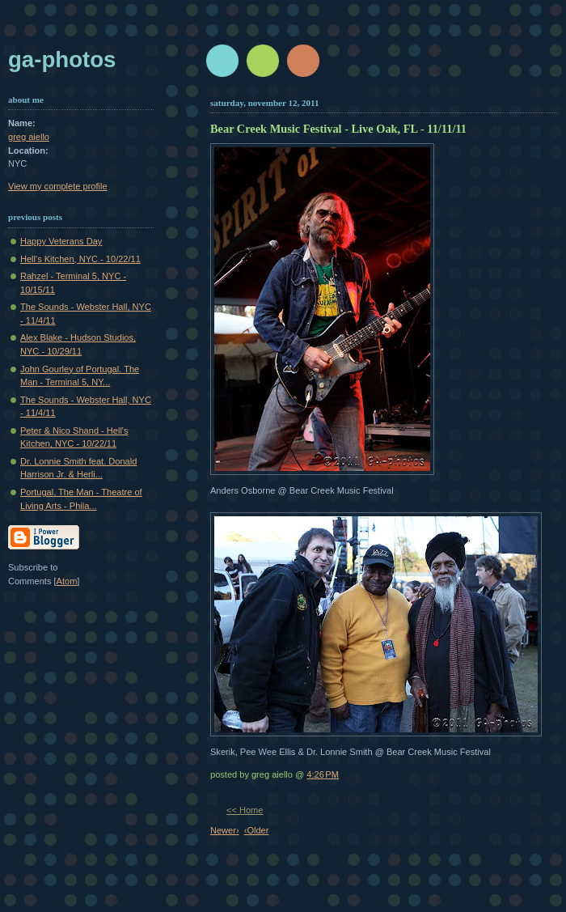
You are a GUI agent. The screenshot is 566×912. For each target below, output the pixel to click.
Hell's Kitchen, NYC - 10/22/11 (80, 259)
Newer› (224, 830)
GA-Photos (62, 59)
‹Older (256, 830)
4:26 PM (322, 774)
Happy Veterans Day (61, 241)
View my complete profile (58, 186)
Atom (67, 581)
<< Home (244, 810)
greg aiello (28, 137)
